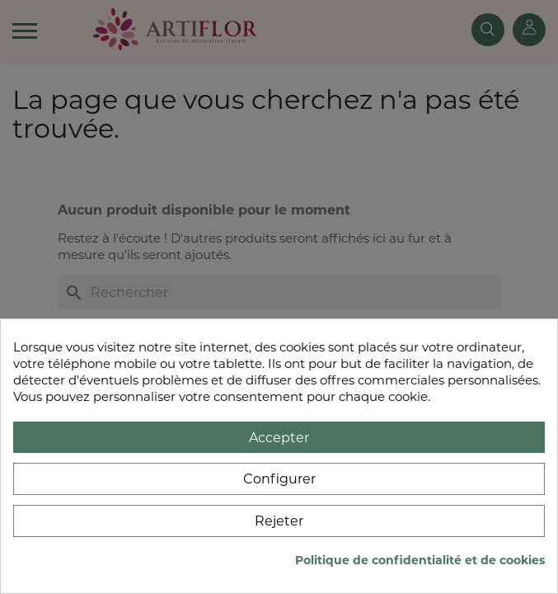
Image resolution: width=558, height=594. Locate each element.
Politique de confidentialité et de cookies (420, 560)
